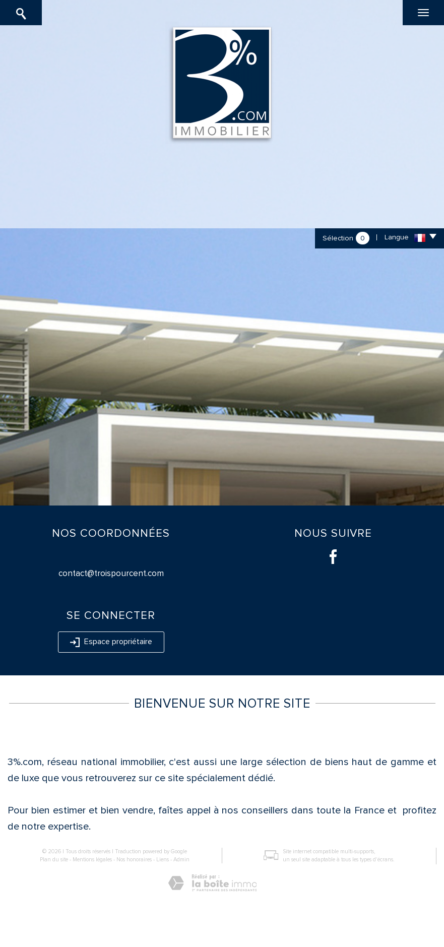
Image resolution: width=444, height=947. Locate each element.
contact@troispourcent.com (111, 573)
